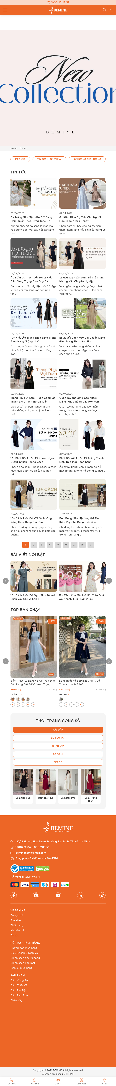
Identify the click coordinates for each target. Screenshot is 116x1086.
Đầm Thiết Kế (18, 985)
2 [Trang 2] (33, 544)
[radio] (13, 699)
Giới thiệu (16, 920)
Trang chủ (16, 915)
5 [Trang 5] (58, 544)
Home (13, 148)
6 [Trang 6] (66, 544)
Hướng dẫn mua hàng (23, 948)
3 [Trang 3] (42, 544)
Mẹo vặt (20, 159)
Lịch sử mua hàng (21, 968)
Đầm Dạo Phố (19, 995)
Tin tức (14, 935)
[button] (3, 581)
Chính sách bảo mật (22, 963)
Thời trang (16, 925)
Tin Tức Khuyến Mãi (49, 159)
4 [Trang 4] (50, 544)
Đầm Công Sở (19, 980)
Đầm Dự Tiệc (18, 990)
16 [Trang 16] (82, 544)
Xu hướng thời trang (87, 159)
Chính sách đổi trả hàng (25, 958)
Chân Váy (16, 1000)
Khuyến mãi (17, 930)
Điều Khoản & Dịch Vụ (24, 953)
